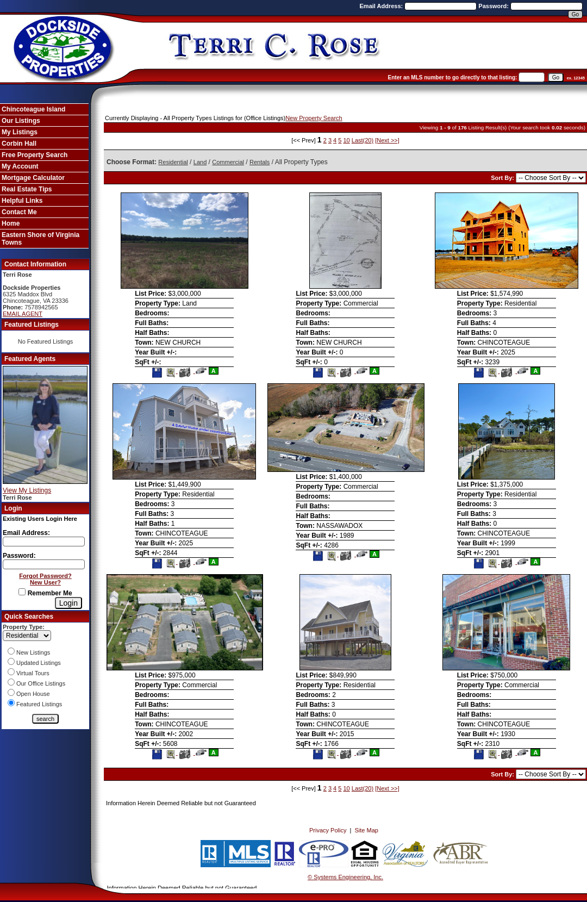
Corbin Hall (19, 143)
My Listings (20, 132)
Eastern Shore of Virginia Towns (40, 238)
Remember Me (45, 593)
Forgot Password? (45, 576)
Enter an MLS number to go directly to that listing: (452, 77)
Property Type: (24, 627)
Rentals (259, 162)
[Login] (68, 603)
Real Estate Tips (27, 189)
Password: (494, 6)
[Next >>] (387, 140)
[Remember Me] (22, 591)
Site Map (366, 830)
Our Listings (21, 121)
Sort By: (503, 178)
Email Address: (382, 6)
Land (200, 162)
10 (346, 140)
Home (11, 223)
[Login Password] (44, 564)
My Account (20, 166)
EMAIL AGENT (22, 313)
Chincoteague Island (33, 109)
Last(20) (362, 140)
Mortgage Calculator (33, 178)
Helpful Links (22, 200)
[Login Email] (44, 541)
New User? (45, 582)
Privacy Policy (327, 830)
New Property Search (313, 118)
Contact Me (19, 212)
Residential (173, 162)
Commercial (228, 162)
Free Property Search (34, 155)
